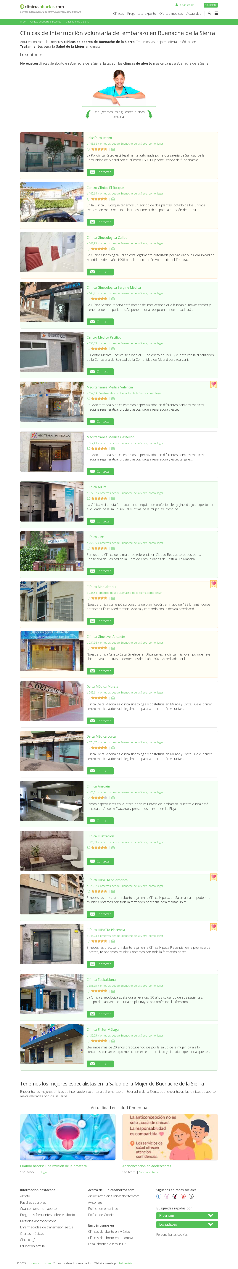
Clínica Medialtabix (101, 586)
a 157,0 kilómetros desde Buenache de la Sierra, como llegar (124, 393)
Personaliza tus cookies (172, 1235)
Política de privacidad (103, 1208)
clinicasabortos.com (39, 1263)
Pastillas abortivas (33, 1202)
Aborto (25, 1196)
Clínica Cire (95, 537)
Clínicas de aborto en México (109, 1231)
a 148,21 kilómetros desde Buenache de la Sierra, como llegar (125, 293)
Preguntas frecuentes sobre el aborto (47, 1214)
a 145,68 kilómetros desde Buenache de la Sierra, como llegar (125, 143)
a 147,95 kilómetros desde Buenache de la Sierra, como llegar (125, 243)
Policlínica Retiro (99, 137)
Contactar (100, 172)
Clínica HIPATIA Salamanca (107, 880)
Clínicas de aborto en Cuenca (45, 21)
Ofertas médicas (171, 13)
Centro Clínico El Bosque (105, 187)
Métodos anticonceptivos (38, 1221)
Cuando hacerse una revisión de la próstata (53, 1166)
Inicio (23, 21)
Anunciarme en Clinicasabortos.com (113, 1196)
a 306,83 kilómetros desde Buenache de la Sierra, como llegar (125, 842)
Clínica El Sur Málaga (103, 1029)
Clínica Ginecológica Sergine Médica (114, 287)
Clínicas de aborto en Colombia (110, 1237)
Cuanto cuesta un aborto (38, 1208)
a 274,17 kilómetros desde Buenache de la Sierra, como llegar (125, 742)
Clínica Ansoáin (98, 786)
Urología (42, 1172)
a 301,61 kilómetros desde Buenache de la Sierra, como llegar (125, 792)
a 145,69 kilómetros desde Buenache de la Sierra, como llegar (125, 193)
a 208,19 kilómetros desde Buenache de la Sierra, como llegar (125, 543)
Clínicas (118, 13)
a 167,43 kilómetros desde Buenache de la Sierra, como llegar (125, 443)
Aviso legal (95, 1202)
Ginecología (28, 1239)
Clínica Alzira (97, 487)
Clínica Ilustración (100, 836)
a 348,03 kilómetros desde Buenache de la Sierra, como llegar (125, 936)
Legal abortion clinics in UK (107, 1244)
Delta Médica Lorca (101, 736)
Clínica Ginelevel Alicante (106, 636)
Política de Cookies (101, 1214)
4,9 (97, 149)
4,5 (97, 798)
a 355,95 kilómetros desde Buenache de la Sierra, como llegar (125, 985)
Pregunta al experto (141, 13)
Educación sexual (32, 1246)
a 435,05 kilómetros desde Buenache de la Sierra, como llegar (125, 1035)
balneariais (125, 1263)
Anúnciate (211, 5)
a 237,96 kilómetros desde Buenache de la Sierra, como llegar (125, 642)
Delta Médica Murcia (102, 686)
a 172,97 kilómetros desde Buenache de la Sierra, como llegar (125, 493)
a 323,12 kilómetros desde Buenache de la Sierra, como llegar (125, 886)
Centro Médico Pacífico (104, 337)
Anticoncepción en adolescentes (146, 1166)
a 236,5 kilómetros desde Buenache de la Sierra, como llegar (124, 592)
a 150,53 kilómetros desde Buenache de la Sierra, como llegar (125, 343)
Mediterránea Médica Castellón (111, 437)
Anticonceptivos (148, 1172)
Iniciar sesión (185, 5)
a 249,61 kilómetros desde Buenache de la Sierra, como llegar (125, 692)
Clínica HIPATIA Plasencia (106, 929)
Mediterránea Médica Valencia (110, 387)
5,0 (97, 249)
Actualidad (193, 13)
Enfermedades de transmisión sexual (47, 1227)
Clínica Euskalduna (101, 979)
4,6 (97, 891)
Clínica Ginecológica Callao (107, 237)
